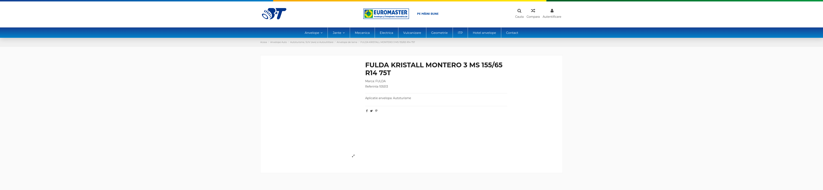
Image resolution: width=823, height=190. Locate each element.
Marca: (370, 81)
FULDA (380, 81)
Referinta (371, 86)
